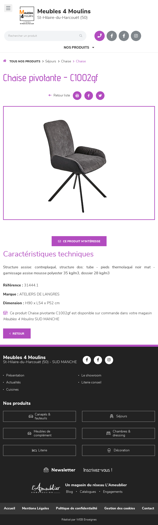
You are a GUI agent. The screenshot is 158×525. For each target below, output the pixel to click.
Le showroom (91, 375)
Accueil (9, 508)
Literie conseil (91, 382)
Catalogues (88, 491)
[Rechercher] (81, 36)
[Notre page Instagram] (136, 36)
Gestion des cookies (119, 508)
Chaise (66, 61)
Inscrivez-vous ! (97, 470)
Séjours (50, 61)
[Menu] (8, 8)
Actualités (13, 382)
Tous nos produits (24, 61)
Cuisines (12, 389)
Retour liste (59, 95)
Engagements (113, 491)
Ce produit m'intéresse (79, 241)
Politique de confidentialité (76, 508)
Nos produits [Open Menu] (79, 47)
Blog (69, 491)
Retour (16, 333)
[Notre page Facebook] (112, 36)
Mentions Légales (35, 508)
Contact (148, 508)
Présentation (15, 375)
